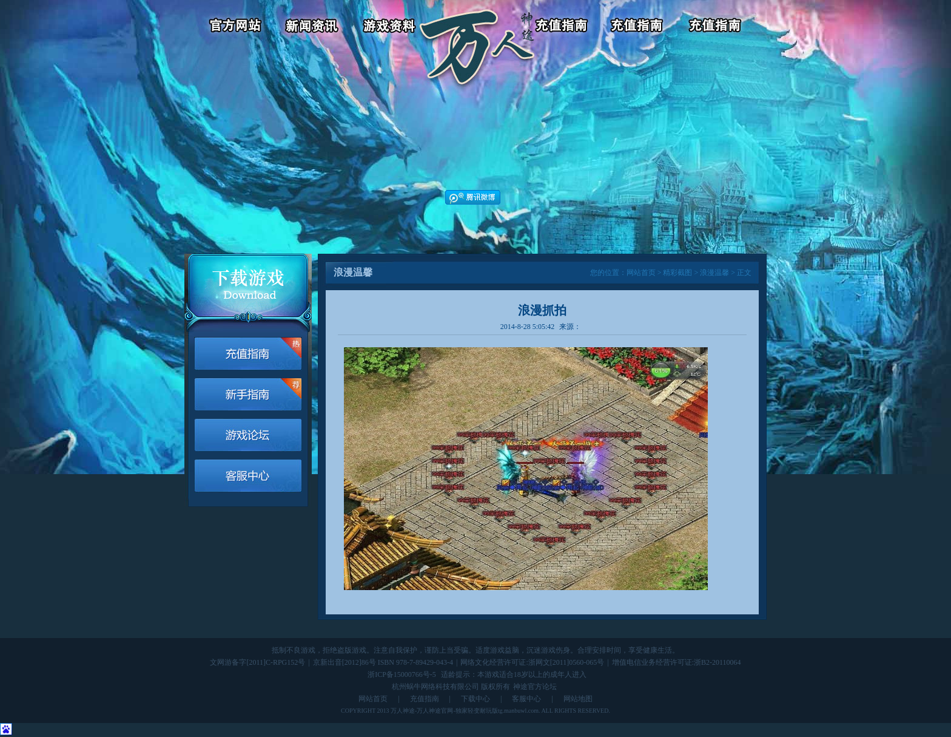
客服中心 (639, 27)
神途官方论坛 (535, 686)
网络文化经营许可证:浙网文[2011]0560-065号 (532, 662)
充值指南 (424, 699)
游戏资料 (390, 27)
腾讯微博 (472, 197)
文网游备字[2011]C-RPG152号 (257, 662)
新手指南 (248, 394)
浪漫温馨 (714, 272)
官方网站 (229, 27)
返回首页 (476, 27)
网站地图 (578, 699)
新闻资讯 (313, 27)
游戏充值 (562, 27)
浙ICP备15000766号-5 (402, 674)
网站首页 (641, 272)
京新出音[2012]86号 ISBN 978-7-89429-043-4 (383, 662)
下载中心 (475, 699)
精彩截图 (677, 272)
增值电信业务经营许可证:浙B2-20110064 (676, 662)
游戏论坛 (716, 27)
